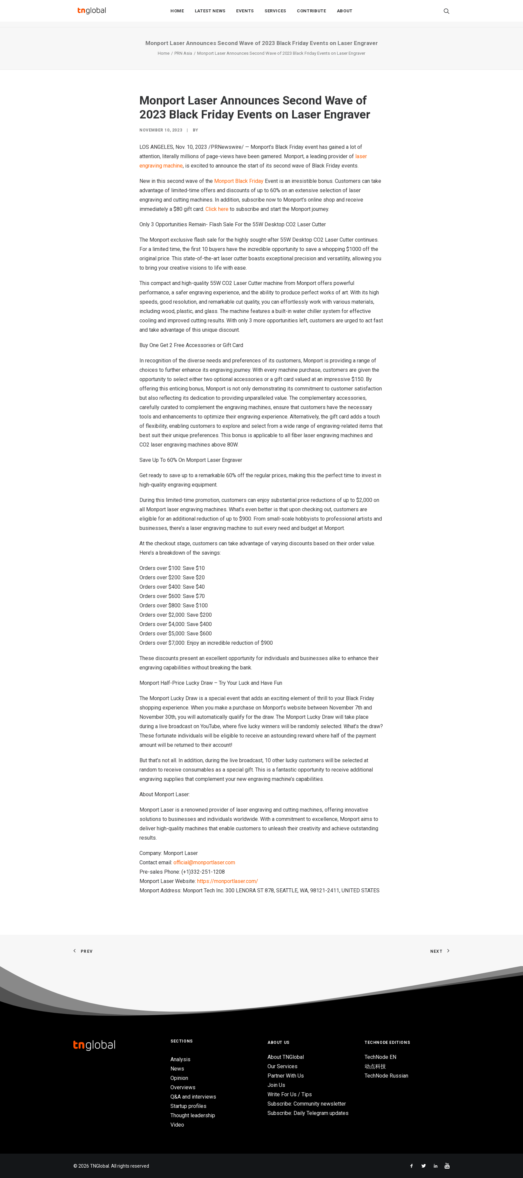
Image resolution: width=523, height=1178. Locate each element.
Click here (216, 209)
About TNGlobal (286, 1057)
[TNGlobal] (91, 13)
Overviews (182, 1087)
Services (275, 13)
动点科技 (375, 1066)
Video (177, 1125)
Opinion (179, 1078)
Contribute (311, 13)
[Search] (447, 13)
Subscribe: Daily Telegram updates (308, 1113)
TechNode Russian (386, 1076)
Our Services (283, 1066)
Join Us (276, 1085)
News (177, 1069)
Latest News (210, 13)
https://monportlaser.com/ (227, 881)
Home (177, 13)
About (345, 13)
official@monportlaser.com (204, 862)
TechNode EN (380, 1057)
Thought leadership (192, 1115)
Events (245, 13)
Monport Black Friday (239, 181)
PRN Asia (183, 53)
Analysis (180, 1059)
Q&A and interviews (193, 1097)
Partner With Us (286, 1076)
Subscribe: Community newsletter (307, 1104)
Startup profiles (188, 1106)
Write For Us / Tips (290, 1094)
